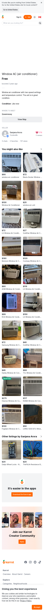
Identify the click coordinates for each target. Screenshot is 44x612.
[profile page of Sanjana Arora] (5, 133)
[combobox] (20, 23)
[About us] (35, 17)
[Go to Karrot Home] (8, 562)
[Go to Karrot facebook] (25, 562)
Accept (37, 607)
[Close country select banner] (41, 2)
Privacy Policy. (26, 601)
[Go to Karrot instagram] (30, 562)
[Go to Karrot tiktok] (39, 562)
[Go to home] (3, 17)
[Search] (40, 23)
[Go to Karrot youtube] (35, 562)
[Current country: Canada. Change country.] (39, 17)
